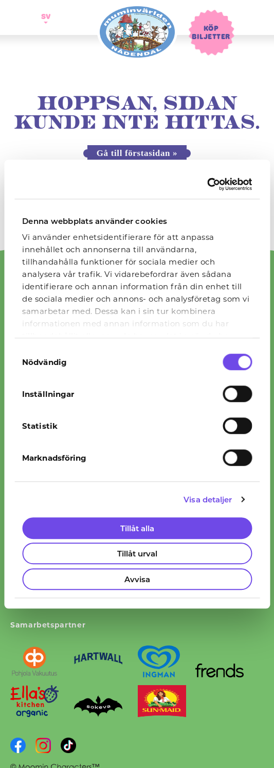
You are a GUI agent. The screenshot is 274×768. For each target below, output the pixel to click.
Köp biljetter (211, 32)
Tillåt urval (137, 553)
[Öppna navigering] (19, 17)
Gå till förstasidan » (137, 153)
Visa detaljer (208, 499)
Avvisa (137, 579)
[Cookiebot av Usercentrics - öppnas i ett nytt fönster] (207, 184)
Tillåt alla (137, 528)
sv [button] (44, 16)
